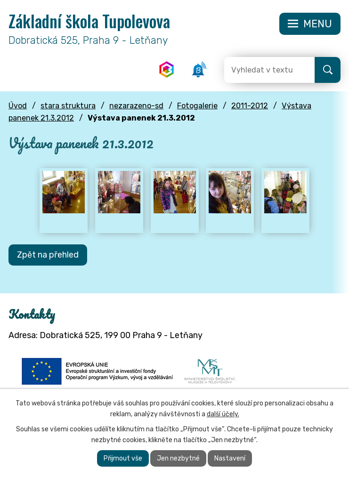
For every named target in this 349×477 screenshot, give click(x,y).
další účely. (223, 414)
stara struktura (68, 106)
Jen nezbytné (178, 458)
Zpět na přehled (48, 255)
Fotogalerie (197, 106)
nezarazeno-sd (136, 106)
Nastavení (229, 458)
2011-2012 (249, 106)
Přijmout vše (123, 458)
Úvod (17, 106)
